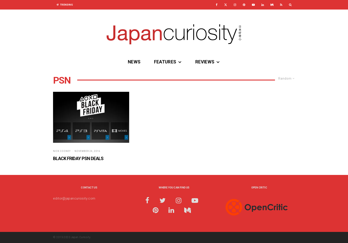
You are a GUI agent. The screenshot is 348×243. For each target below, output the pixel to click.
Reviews (205, 62)
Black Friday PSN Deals (78, 158)
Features (165, 62)
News (134, 62)
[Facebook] (216, 5)
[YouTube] (253, 5)
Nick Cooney (62, 151)
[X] (225, 5)
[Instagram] (234, 5)
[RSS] (281, 5)
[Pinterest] (244, 5)
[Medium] (272, 5)
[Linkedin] (262, 5)
